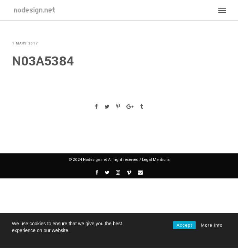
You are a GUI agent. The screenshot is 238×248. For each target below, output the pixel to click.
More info (212, 225)
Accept (184, 225)
